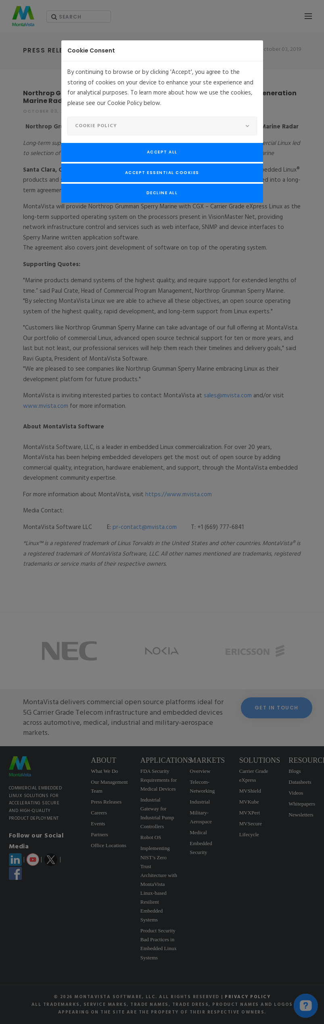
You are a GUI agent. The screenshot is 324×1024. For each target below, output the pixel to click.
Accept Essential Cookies (162, 173)
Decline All (162, 193)
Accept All (162, 152)
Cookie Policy (96, 126)
